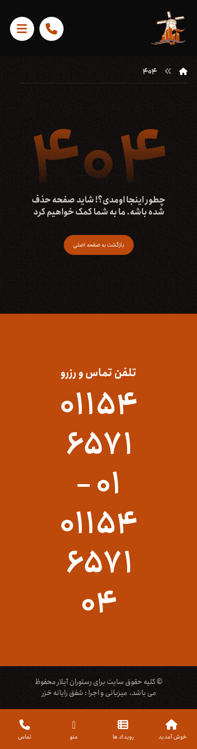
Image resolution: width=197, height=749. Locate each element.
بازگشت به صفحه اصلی (98, 244)
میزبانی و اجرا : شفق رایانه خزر (84, 693)
